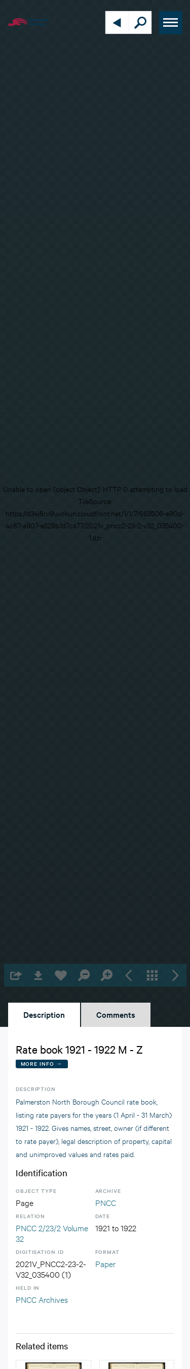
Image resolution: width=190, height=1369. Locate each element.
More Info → (42, 1063)
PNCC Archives (42, 1299)
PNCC (105, 1202)
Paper (105, 1263)
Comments (115, 1014)
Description (44, 1014)
